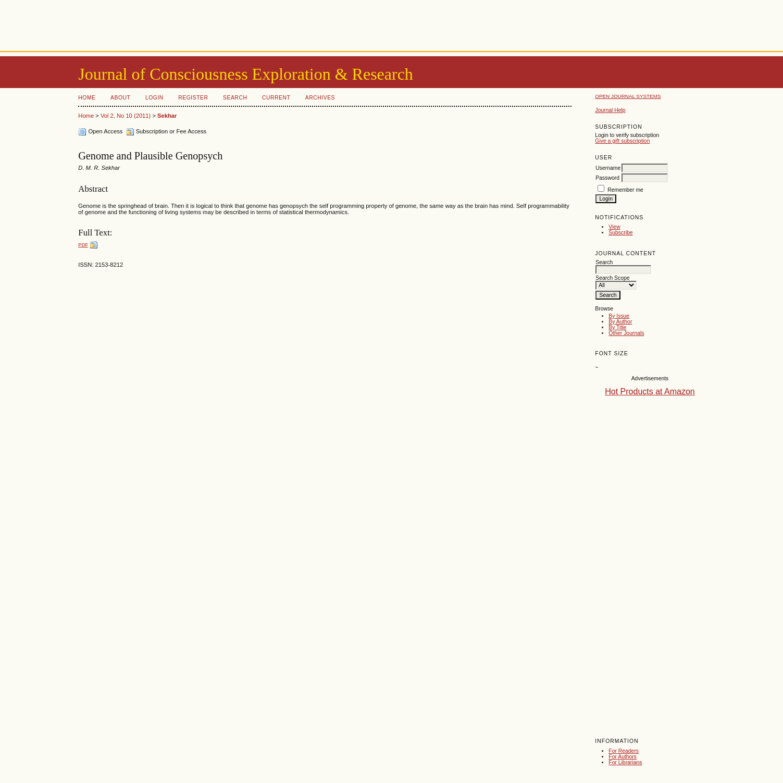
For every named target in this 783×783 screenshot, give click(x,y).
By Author (620, 322)
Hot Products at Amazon (650, 391)
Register (193, 98)
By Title (617, 327)
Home (86, 98)
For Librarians (625, 762)
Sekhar (167, 116)
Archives (320, 98)
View (614, 227)
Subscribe (620, 232)
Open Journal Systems (628, 96)
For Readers (623, 751)
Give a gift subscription (622, 141)
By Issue (618, 316)
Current (276, 98)
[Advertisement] (391, 23)
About (120, 98)
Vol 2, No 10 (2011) (126, 116)
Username (607, 168)
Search (235, 98)
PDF (83, 244)
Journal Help (610, 110)
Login (154, 98)
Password (607, 178)
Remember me (625, 190)
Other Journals (626, 333)
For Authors (622, 757)
